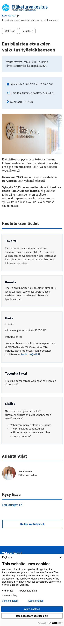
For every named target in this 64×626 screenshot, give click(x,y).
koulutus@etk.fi (30, 354)
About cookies (35, 600)
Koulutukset (9, 15)
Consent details (10, 600)
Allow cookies (32, 609)
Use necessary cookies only (32, 615)
